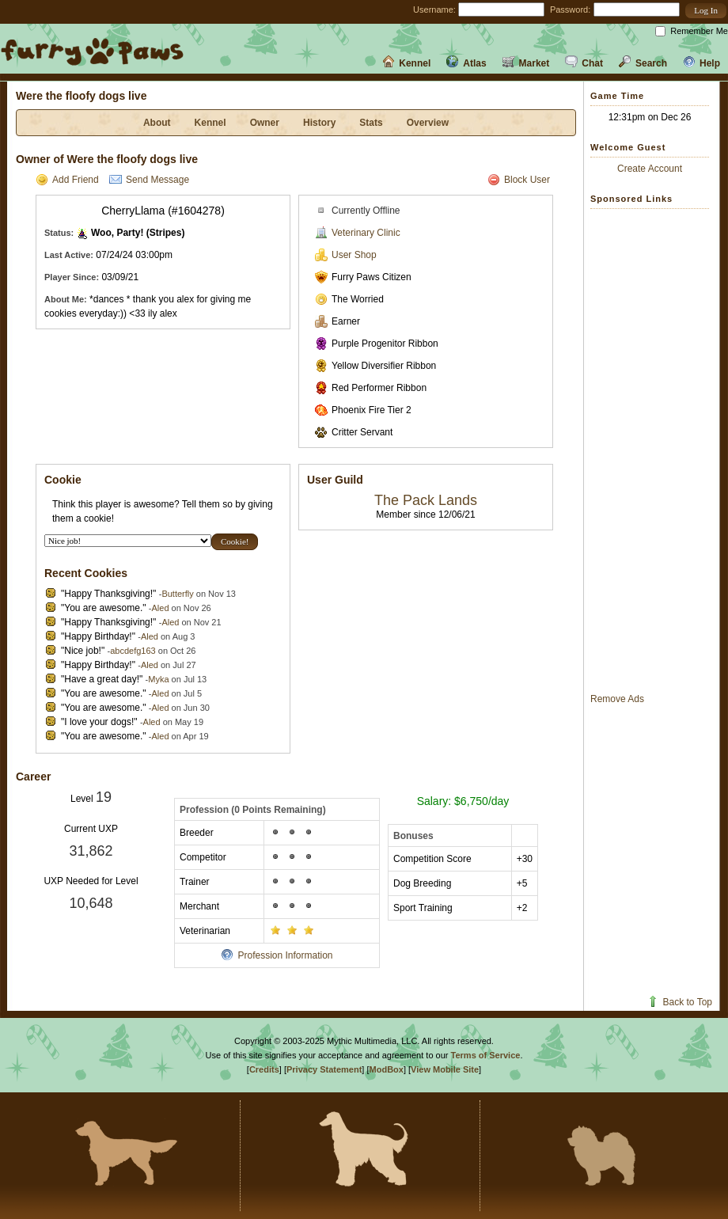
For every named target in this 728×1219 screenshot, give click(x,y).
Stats (370, 122)
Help (701, 63)
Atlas (466, 63)
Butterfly (177, 593)
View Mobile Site (445, 1069)
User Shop (346, 255)
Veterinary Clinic (357, 232)
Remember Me (699, 31)
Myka (158, 679)
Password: (570, 9)
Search (643, 63)
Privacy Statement (324, 1069)
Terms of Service (486, 1055)
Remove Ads (617, 698)
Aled (160, 608)
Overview (428, 122)
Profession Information (276, 955)
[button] (705, 10)
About (157, 122)
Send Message (149, 179)
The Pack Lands (425, 500)
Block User (518, 179)
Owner (264, 122)
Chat (584, 63)
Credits (264, 1069)
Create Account (649, 168)
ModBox (387, 1069)
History (319, 122)
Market (526, 63)
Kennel (406, 63)
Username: (434, 9)
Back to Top (679, 1002)
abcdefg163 (133, 650)
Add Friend (67, 179)
